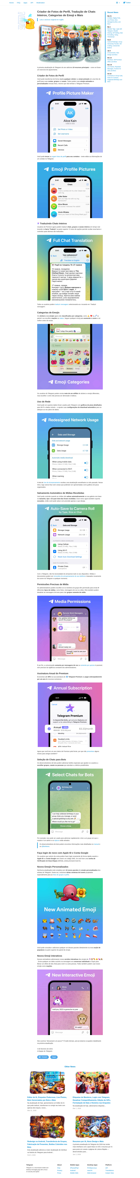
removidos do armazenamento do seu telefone (69, 576)
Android (72, 1170)
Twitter (127, 2)
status (62, 318)
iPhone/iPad (74, 1168)
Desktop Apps (92, 1165)
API (32, 3)
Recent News (112, 12)
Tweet (54, 1057)
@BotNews (45, 846)
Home (11, 3)
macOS (89, 1170)
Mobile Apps (74, 1165)
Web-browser (91, 1173)
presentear (90, 751)
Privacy (59, 1170)
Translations (109, 1170)
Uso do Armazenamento (52, 482)
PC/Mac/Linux (92, 1168)
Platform (108, 1165)
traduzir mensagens (61, 304)
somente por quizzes (88, 665)
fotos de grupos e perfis (61, 875)
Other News (70, 1067)
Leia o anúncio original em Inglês (52, 20)
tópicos (56, 840)
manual (96, 844)
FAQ (18, 3)
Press (59, 1173)
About (59, 1165)
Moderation (40, 3)
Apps (25, 3)
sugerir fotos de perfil (59, 156)
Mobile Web (74, 1173)
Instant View (109, 1173)
